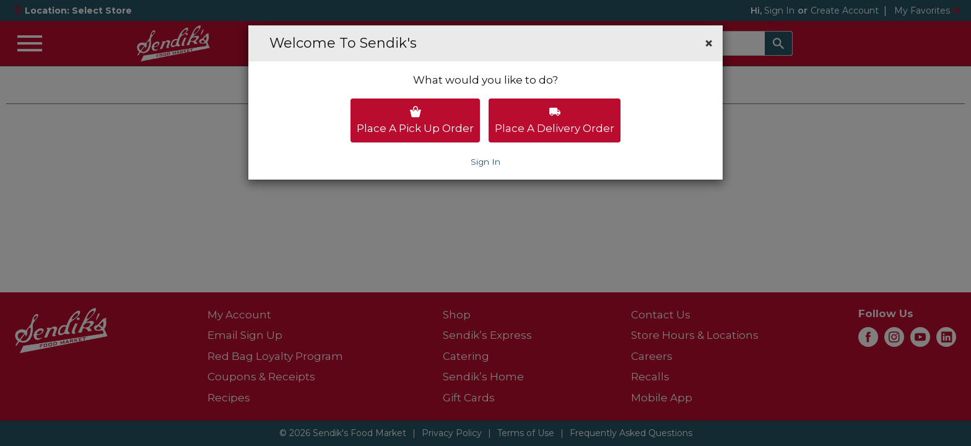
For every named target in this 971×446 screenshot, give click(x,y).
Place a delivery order (554, 120)
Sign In (485, 162)
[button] (709, 43)
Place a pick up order (415, 120)
